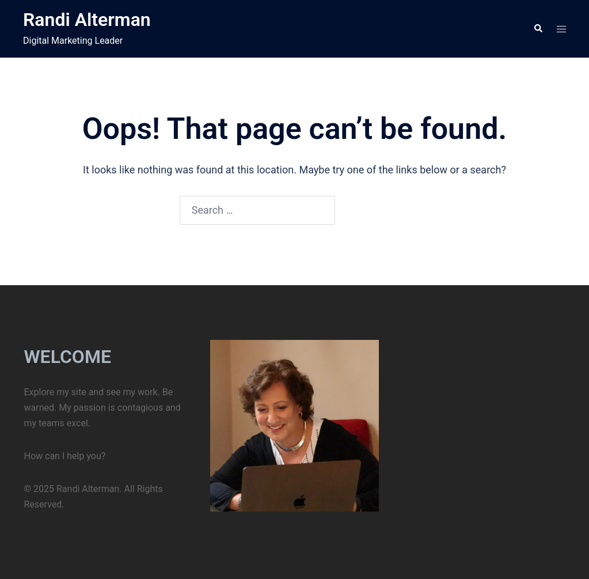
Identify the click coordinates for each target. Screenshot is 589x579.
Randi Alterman (87, 20)
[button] (537, 28)
